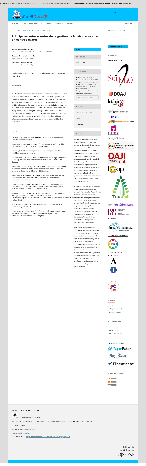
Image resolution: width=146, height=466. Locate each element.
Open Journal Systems (116, 30)
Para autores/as (113, 330)
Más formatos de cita (85, 97)
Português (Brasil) (115, 309)
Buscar (129, 23)
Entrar (115, 12)
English (110, 305)
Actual (15, 23)
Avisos (70, 23)
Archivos (59, 23)
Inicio (14, 30)
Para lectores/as (113, 327)
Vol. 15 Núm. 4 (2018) (34, 30)
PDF (79, 50)
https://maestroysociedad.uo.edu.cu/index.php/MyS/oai (48, 437)
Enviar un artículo (117, 46)
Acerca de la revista (31, 23)
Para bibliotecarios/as (115, 334)
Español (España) (114, 312)
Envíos (49, 23)
